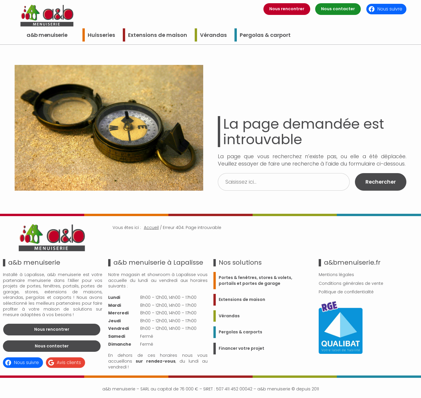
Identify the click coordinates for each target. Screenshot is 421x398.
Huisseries (101, 35)
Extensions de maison (157, 35)
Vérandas (213, 35)
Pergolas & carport (265, 35)
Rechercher (380, 181)
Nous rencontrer (286, 9)
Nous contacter (338, 9)
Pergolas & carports (240, 332)
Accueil (151, 227)
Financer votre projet (241, 348)
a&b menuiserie (47, 35)
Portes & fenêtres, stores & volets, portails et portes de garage (255, 280)
